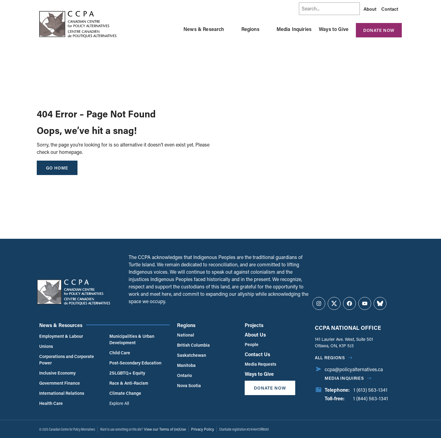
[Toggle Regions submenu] (267, 29)
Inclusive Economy (57, 373)
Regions (250, 29)
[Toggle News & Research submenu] (231, 29)
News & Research (203, 29)
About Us (255, 334)
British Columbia (193, 345)
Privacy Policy (202, 429)
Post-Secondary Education (135, 363)
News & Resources (60, 325)
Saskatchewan (191, 355)
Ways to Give (334, 29)
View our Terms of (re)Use (165, 429)
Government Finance (59, 383)
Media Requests (260, 364)
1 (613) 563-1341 (370, 390)
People (251, 344)
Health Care (51, 403)
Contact (389, 9)
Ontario (184, 375)
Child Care (119, 353)
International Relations (61, 393)
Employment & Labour (61, 336)
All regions (330, 357)
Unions (46, 346)
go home (57, 168)
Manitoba (186, 365)
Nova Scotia (189, 385)
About (370, 9)
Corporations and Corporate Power (66, 359)
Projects (254, 325)
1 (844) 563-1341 (370, 398)
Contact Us (257, 354)
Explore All (119, 403)
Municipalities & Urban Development (131, 339)
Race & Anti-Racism (128, 383)
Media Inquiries (294, 29)
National (185, 335)
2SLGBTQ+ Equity (127, 373)
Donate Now (378, 30)
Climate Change (125, 393)
